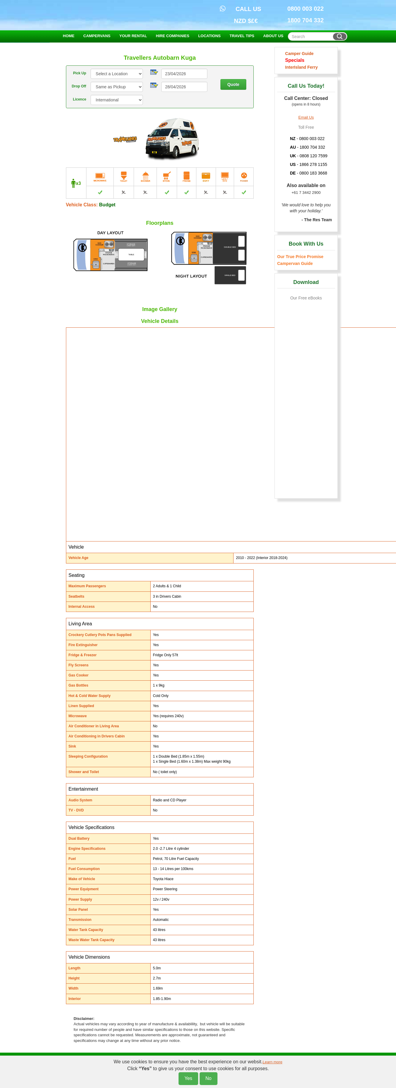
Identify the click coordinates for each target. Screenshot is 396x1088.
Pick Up (79, 73)
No (209, 1078)
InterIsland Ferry (300, 67)
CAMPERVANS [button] (97, 36)
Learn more (272, 1062)
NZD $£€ (246, 21)
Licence (79, 99)
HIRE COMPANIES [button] (172, 36)
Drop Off (79, 86)
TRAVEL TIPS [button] (242, 36)
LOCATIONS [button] (209, 36)
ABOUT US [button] (273, 36)
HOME (69, 36)
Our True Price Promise (300, 256)
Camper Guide (298, 53)
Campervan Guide (295, 263)
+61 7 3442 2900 (306, 192)
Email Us (306, 117)
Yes (188, 1078)
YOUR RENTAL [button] (133, 36)
